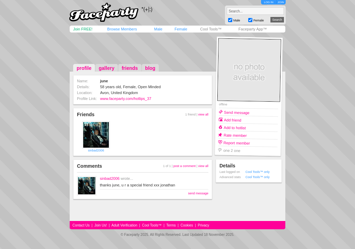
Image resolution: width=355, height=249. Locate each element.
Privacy (203, 225)
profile (84, 68)
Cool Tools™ (211, 29)
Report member (237, 142)
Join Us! (100, 225)
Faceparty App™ (253, 29)
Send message (237, 112)
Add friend (232, 120)
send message (198, 193)
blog (150, 68)
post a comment (184, 166)
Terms (171, 225)
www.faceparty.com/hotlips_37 (125, 98)
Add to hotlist (235, 127)
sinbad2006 (96, 150)
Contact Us (80, 225)
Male (158, 29)
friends (130, 68)
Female (180, 29)
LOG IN (268, 2)
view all (203, 114)
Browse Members (122, 29)
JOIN (281, 2)
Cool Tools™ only (257, 172)
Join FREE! (83, 29)
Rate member (235, 135)
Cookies (187, 225)
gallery (106, 68)
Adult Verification (124, 225)
